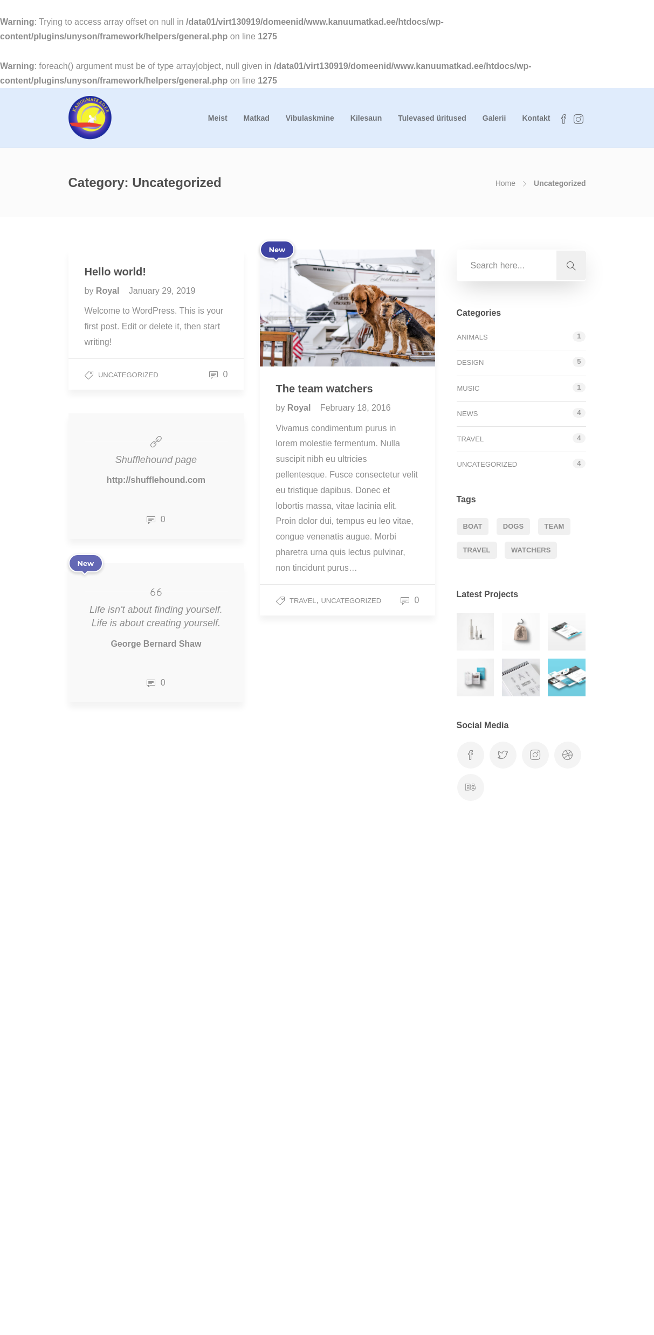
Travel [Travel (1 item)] (477, 550)
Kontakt (536, 118)
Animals (472, 337)
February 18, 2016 (355, 407)
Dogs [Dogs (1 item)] (513, 526)
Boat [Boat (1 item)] (473, 526)
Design (470, 362)
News (467, 414)
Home (505, 183)
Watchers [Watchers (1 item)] (530, 550)
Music (468, 388)
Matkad (257, 118)
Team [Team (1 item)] (554, 526)
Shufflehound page (156, 459)
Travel (303, 601)
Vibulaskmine (310, 118)
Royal (109, 290)
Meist (218, 118)
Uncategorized (128, 375)
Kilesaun (366, 118)
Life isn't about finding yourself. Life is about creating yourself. (156, 616)
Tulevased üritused (432, 118)
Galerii (494, 118)
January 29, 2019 (162, 290)
